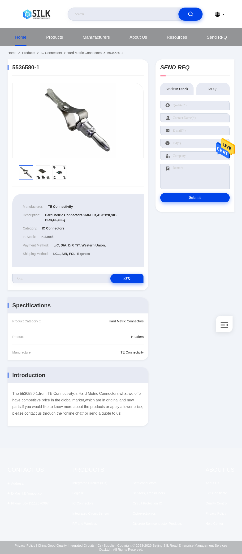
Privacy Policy (216, 513)
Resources (177, 37)
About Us (138, 37)
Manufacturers (96, 37)
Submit (195, 198)
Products (54, 37)
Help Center (214, 523)
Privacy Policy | (26, 545)
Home (20, 37)
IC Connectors (51, 53)
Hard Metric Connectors (84, 53)
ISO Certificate (216, 493)
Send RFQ (217, 37)
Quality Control (217, 503)
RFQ (126, 278)
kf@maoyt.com (27, 493)
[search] (190, 14)
